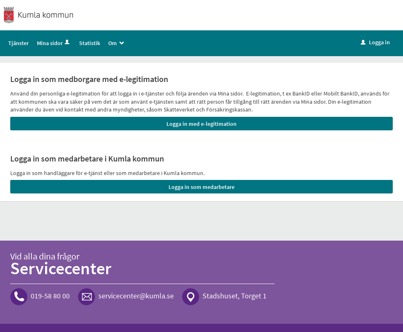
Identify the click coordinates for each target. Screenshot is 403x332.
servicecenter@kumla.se (136, 295)
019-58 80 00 (50, 295)
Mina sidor (54, 43)
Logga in (375, 42)
